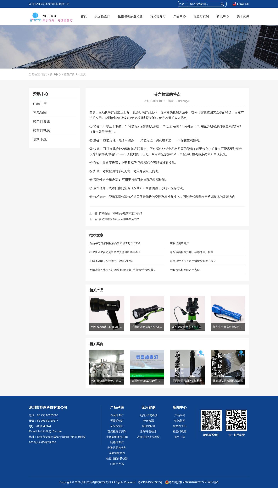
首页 (84, 16)
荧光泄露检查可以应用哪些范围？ (119, 219)
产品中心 (179, 16)
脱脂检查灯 (117, 442)
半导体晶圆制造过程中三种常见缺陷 (111, 261)
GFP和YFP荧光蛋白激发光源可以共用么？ (115, 252)
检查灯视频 (41, 130)
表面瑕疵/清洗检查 (148, 436)
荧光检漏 (148, 420)
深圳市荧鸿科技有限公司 (96, 482)
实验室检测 (148, 426)
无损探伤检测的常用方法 (185, 269)
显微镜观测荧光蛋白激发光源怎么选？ (193, 261)
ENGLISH (240, 3)
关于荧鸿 (243, 16)
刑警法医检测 (148, 431)
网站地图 (213, 482)
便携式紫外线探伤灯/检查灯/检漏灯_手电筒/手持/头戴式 (122, 269)
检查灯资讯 (70, 74)
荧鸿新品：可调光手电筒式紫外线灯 (120, 213)
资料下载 (40, 139)
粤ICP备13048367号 (150, 482)
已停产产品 (117, 463)
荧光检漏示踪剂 (117, 431)
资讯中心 (223, 16)
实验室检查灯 (117, 453)
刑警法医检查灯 (117, 447)
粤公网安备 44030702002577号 (186, 482)
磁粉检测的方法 (179, 243)
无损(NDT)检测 (148, 415)
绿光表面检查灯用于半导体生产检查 (191, 252)
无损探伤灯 (117, 420)
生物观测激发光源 (130, 16)
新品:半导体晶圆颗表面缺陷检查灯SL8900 (114, 243)
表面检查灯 (102, 16)
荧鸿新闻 (40, 112)
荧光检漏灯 (158, 16)
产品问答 (40, 103)
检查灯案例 (201, 16)
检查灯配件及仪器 (117, 458)
